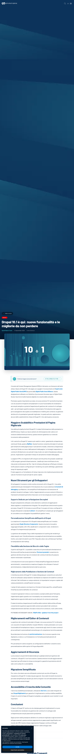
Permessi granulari (43, 552)
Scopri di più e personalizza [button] (17, 750)
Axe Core (44, 690)
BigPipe (29, 444)
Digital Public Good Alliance (44, 391)
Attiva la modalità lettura (52, 378)
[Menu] (70, 3)
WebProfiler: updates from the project (45, 612)
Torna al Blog (8, 313)
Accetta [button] (17, 747)
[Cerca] (65, 3)
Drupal (4, 317)
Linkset (32, 511)
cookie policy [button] (23, 735)
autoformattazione (35, 634)
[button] (32, 728)
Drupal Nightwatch (20, 693)
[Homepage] (9, 4)
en (68, 3)
